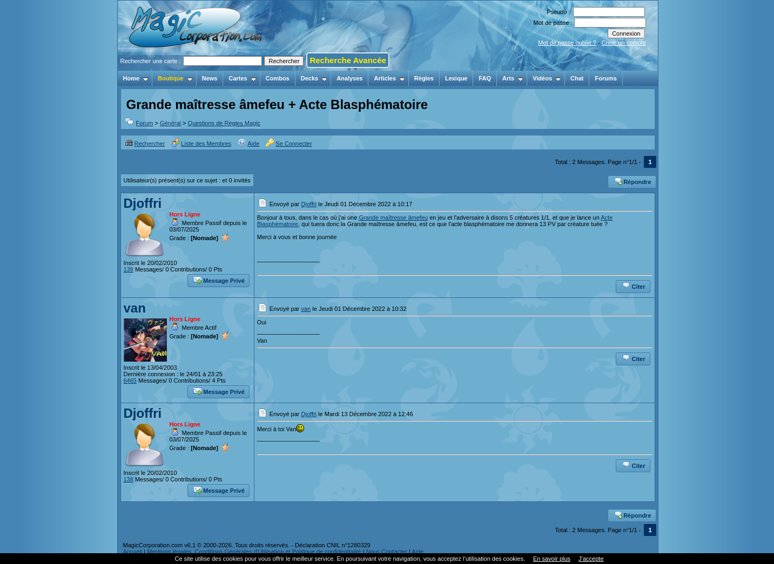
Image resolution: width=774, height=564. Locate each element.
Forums (605, 78)
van (135, 308)
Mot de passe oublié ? (567, 42)
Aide (248, 143)
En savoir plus (551, 558)
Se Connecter (289, 143)
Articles (389, 78)
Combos (278, 78)
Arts (512, 78)
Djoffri (143, 203)
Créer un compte (624, 42)
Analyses (349, 78)
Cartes (242, 78)
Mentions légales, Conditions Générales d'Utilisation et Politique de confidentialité (254, 551)
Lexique (456, 78)
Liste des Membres (201, 143)
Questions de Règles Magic (224, 123)
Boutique (175, 78)
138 (128, 269)
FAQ (485, 78)
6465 (130, 380)
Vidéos (547, 78)
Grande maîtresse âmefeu (393, 217)
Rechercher (145, 143)
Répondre (632, 180)
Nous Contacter (386, 551)
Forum (144, 123)
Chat (576, 78)
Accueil (132, 551)
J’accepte (590, 558)
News (210, 78)
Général (170, 123)
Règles (424, 78)
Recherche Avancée (347, 60)
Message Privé (218, 279)
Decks (314, 78)
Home (136, 78)
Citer (633, 285)
